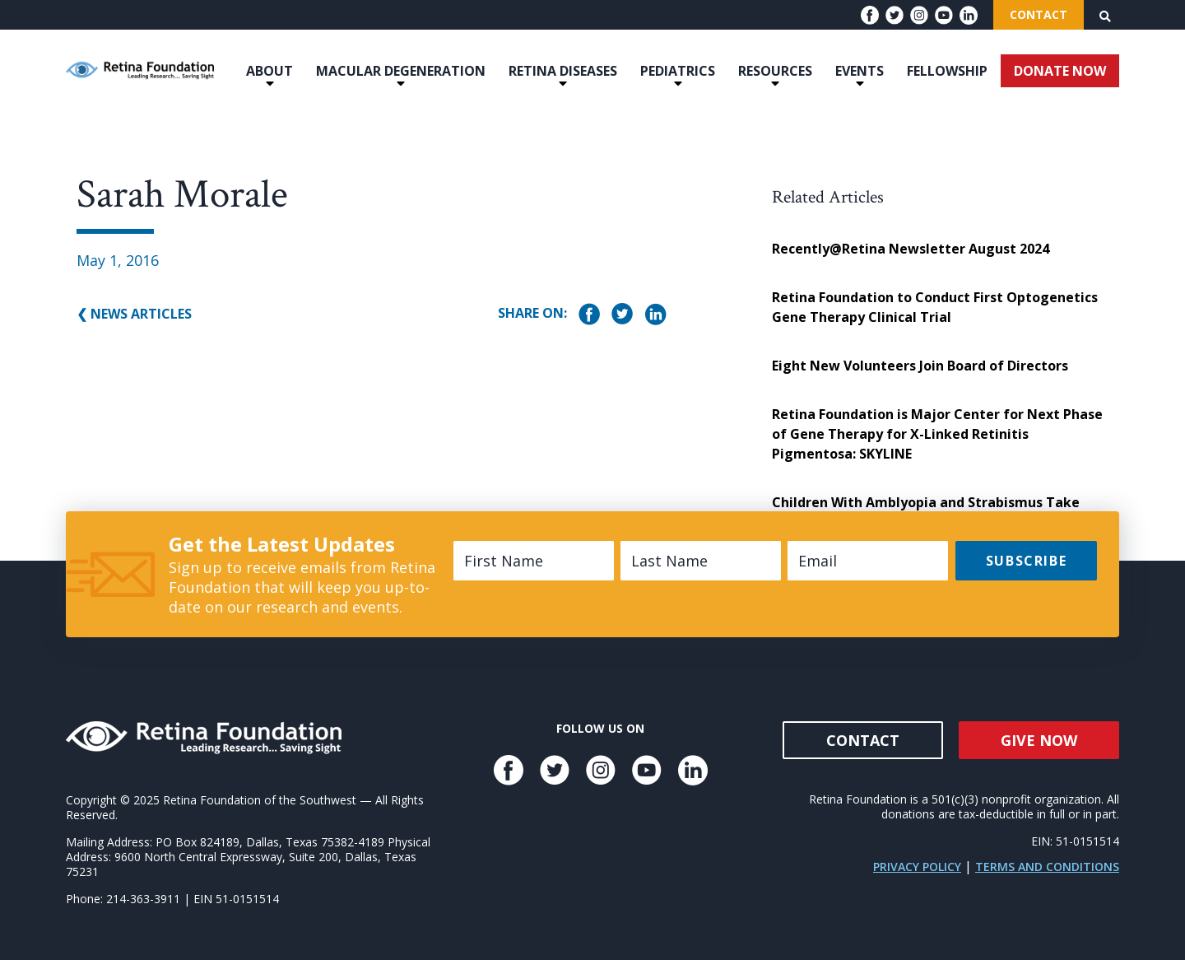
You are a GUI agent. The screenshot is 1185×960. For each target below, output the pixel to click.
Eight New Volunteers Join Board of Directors (920, 366)
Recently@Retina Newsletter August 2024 (910, 249)
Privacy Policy (917, 866)
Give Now (1039, 740)
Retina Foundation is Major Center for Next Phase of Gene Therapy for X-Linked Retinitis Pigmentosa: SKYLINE (937, 434)
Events (859, 71)
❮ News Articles (134, 314)
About (269, 71)
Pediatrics (677, 71)
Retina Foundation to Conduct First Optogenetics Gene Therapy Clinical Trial (935, 307)
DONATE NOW (1060, 71)
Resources (775, 71)
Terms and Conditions (1047, 866)
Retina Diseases (563, 71)
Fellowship (947, 71)
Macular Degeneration (401, 71)
